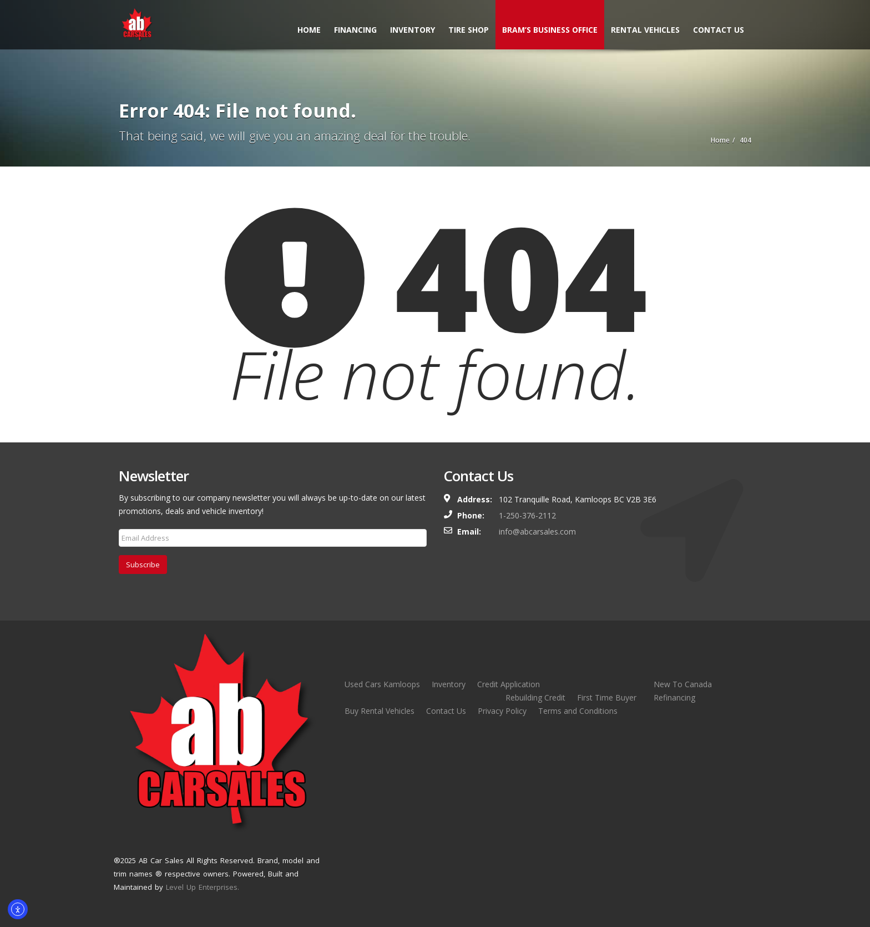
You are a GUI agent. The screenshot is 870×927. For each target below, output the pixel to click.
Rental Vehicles (645, 29)
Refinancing (674, 697)
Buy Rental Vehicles (379, 711)
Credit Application (508, 684)
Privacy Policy (502, 711)
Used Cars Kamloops (382, 684)
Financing (355, 29)
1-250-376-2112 (527, 515)
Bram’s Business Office (550, 29)
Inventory (412, 29)
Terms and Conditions (578, 711)
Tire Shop (468, 29)
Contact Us (718, 29)
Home (309, 29)
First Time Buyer (606, 697)
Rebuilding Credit (535, 697)
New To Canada (683, 684)
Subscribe (143, 565)
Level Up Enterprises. (202, 887)
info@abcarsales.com (537, 531)
